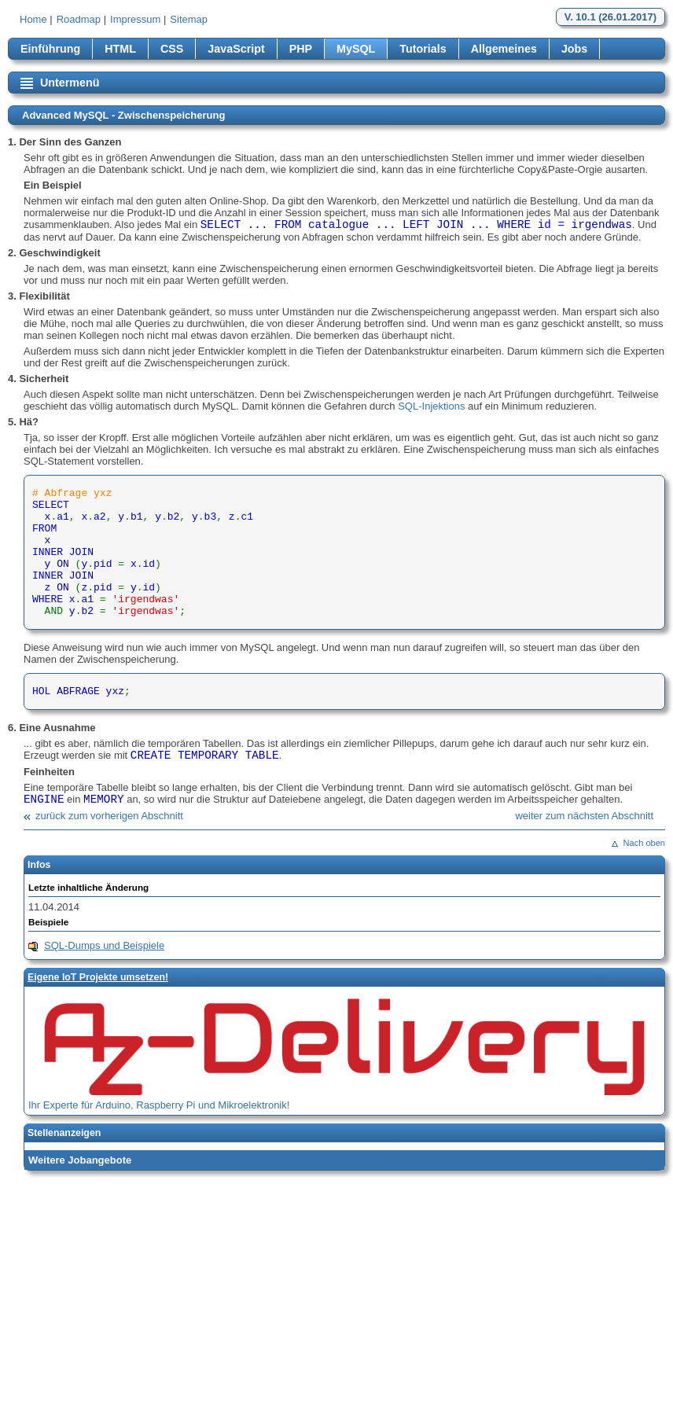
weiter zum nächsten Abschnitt (584, 816)
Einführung (50, 48)
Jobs (574, 48)
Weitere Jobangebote (79, 1160)
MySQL (355, 48)
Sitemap (189, 19)
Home (33, 19)
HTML (120, 48)
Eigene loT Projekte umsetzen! (98, 977)
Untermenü (69, 82)
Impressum (135, 19)
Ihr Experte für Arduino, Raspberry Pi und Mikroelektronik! (158, 1105)
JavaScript (236, 48)
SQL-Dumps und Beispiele (104, 945)
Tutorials (422, 48)
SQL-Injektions (431, 406)
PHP (300, 48)
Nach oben (644, 843)
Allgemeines (504, 48)
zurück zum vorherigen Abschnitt (109, 816)
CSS (171, 48)
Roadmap (79, 19)
